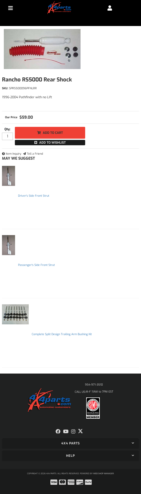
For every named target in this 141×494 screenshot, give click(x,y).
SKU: (5, 88)
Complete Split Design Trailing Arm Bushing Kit (62, 334)
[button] (70, 443)
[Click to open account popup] (109, 8)
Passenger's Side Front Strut (36, 265)
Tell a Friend (35, 154)
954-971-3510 (94, 385)
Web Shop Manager (103, 473)
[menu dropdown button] (10, 8)
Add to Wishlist (52, 142)
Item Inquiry (13, 154)
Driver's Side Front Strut (33, 196)
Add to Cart (53, 133)
